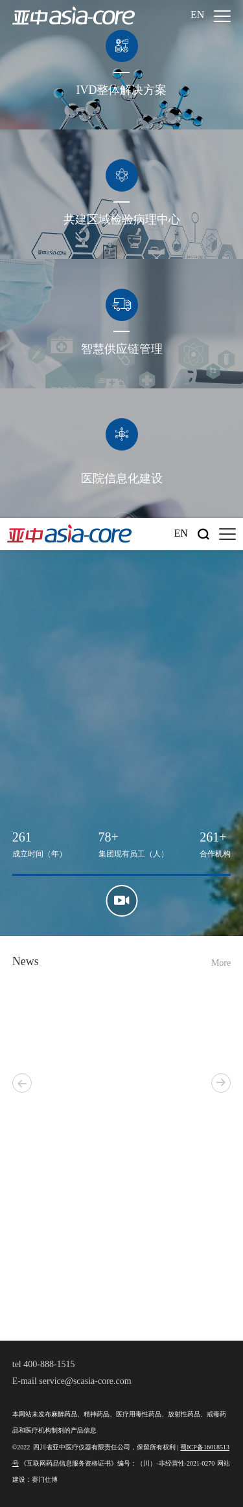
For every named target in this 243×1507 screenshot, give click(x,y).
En (197, 15)
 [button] (221, 1082)
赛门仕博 (45, 1480)
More (221, 963)
